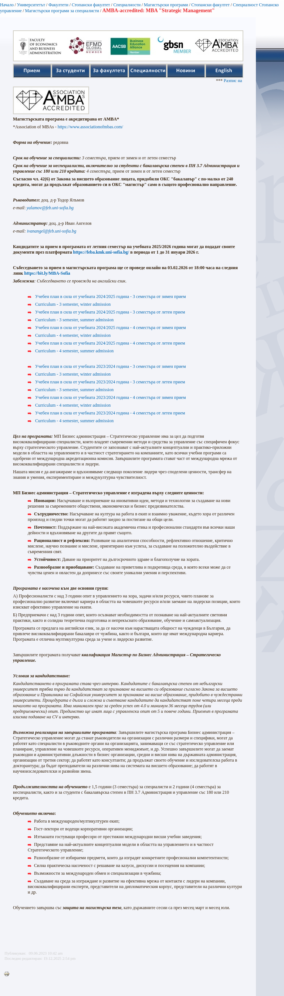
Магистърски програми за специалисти (62, 10)
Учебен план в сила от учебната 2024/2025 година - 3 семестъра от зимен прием (110, 296)
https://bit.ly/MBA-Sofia (47, 273)
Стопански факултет (91, 4)
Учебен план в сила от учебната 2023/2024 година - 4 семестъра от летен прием (110, 413)
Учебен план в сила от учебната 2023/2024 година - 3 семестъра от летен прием (110, 381)
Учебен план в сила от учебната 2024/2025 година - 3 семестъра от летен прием (110, 312)
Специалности (127, 4)
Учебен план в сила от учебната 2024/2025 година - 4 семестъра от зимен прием (110, 327)
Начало (7, 4)
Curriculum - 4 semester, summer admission (74, 350)
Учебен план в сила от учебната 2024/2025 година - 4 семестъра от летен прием (110, 343)
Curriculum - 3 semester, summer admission (74, 319)
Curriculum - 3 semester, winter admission (73, 304)
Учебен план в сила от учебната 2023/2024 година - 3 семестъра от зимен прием (110, 366)
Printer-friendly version (8, 974)
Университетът (31, 4)
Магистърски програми (166, 4)
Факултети (58, 4)
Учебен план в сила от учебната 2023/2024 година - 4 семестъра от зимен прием (110, 397)
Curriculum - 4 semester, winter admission (73, 335)
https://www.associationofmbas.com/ (90, 126)
